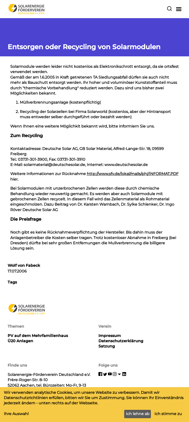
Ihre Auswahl (16, 413)
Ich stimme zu (168, 413)
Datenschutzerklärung (120, 341)
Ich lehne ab (137, 413)
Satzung (106, 346)
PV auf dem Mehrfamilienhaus (38, 335)
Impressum (109, 335)
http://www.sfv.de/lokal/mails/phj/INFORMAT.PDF (133, 173)
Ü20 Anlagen (20, 341)
